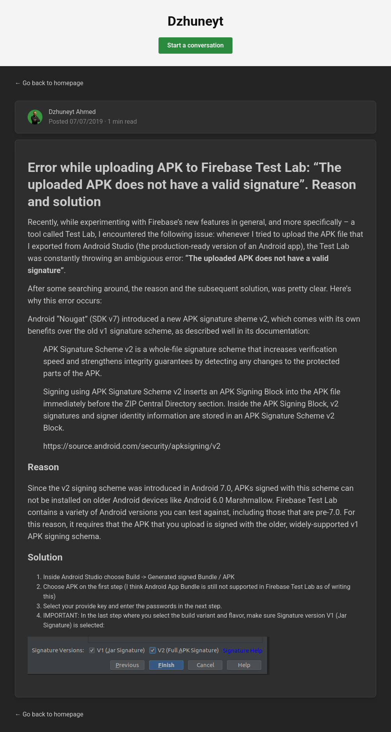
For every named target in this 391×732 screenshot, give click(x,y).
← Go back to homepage (49, 83)
